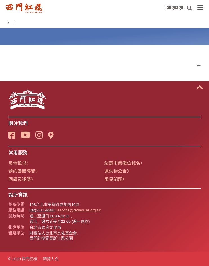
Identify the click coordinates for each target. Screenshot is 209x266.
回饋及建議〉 (21, 179)
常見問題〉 (115, 179)
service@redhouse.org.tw (78, 210)
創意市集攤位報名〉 (124, 163)
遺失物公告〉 (117, 171)
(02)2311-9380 (42, 210)
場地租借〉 (19, 163)
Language (174, 7)
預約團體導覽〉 (24, 171)
